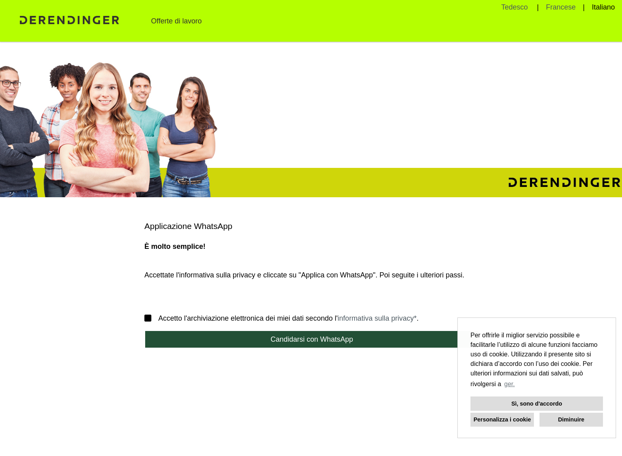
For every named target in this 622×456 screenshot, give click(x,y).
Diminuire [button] (571, 419)
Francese (561, 7)
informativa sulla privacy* (377, 318)
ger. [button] (509, 384)
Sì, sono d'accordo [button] (536, 403)
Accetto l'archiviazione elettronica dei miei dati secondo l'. (281, 318)
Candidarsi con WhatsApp (312, 339)
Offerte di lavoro (176, 21)
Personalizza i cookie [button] (502, 419)
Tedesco (515, 7)
